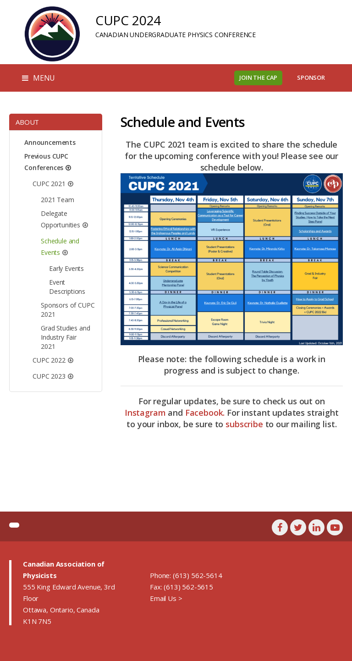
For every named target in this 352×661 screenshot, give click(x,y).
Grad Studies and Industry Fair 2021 (65, 337)
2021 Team (57, 199)
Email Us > (166, 598)
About (27, 122)
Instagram (145, 412)
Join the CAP (258, 77)
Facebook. (205, 412)
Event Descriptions (67, 287)
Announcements (50, 142)
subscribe (244, 424)
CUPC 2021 (49, 183)
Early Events (66, 268)
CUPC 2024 (128, 20)
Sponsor (311, 77)
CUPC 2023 (49, 376)
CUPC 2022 (49, 360)
